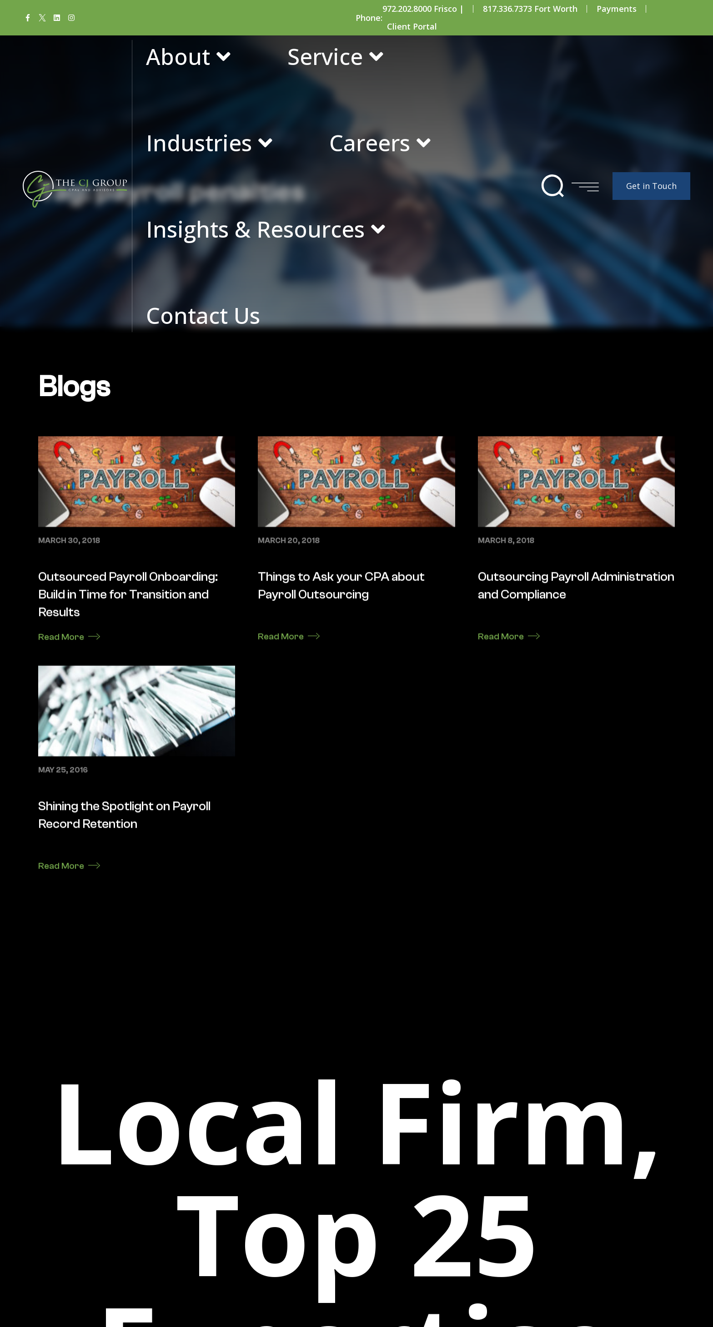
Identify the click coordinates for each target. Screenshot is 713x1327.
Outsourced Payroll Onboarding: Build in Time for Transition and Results (128, 927)
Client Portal (412, 26)
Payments (617, 8)
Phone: (369, 17)
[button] (553, 186)
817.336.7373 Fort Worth (530, 8)
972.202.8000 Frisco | (423, 8)
